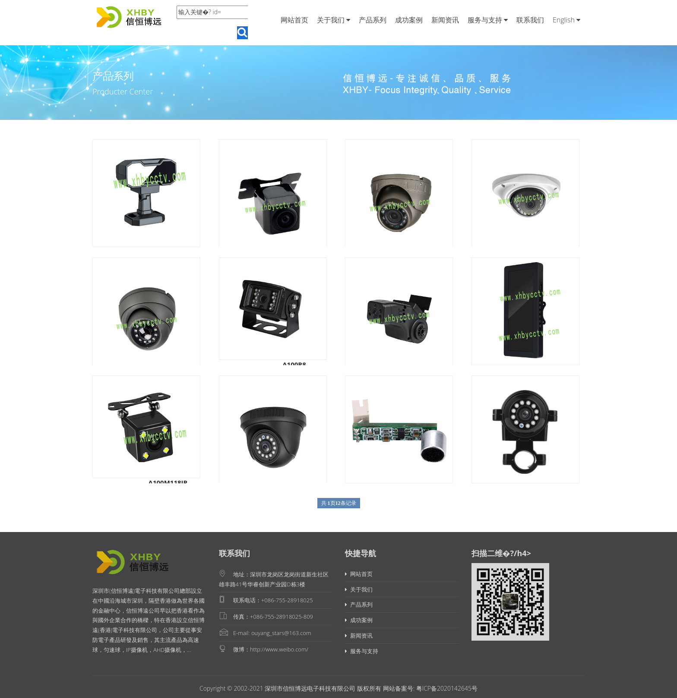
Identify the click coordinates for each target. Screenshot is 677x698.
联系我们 (530, 20)
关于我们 (333, 20)
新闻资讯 (445, 20)
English (566, 20)
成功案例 (409, 20)
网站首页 (294, 20)
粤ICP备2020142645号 (446, 688)
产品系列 (372, 20)
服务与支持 (488, 20)
